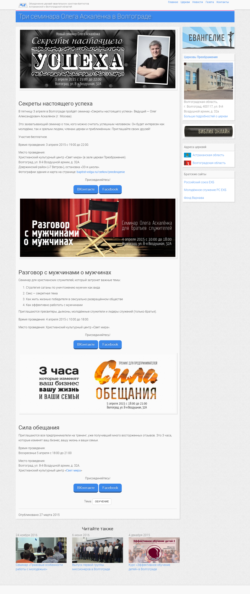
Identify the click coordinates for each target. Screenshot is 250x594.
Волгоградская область (209, 163)
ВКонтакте (86, 189)
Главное (173, 2)
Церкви (185, 2)
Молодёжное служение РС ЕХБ (205, 190)
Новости (197, 2)
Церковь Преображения (201, 57)
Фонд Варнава (194, 198)
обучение (102, 501)
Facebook (110, 189)
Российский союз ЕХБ (199, 182)
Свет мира (73, 470)
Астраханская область (208, 155)
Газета (210, 2)
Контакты (223, 2)
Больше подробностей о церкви (206, 116)
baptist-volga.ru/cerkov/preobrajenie (101, 172)
